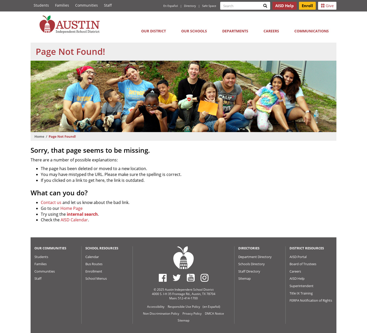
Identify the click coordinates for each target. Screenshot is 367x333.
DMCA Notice (214, 313)
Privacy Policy (192, 313)
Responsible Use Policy (184, 306)
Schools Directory (251, 264)
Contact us (51, 202)
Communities (86, 5)
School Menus (96, 278)
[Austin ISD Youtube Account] (191, 278)
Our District (153, 31)
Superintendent (301, 286)
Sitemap (244, 278)
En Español (170, 6)
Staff (108, 5)
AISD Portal (298, 256)
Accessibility (155, 306)
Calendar (92, 256)
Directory (190, 6)
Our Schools (194, 31)
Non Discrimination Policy (161, 313)
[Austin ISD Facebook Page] (163, 278)
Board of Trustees (303, 264)
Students (41, 5)
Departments (235, 31)
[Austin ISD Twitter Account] (176, 278)
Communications (311, 31)
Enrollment (93, 271)
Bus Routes (93, 264)
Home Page (71, 208)
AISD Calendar (74, 220)
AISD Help (297, 278)
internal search (82, 214)
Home (39, 136)
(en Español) (211, 306)
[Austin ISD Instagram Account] (204, 278)
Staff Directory (249, 271)
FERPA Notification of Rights (311, 300)
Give (327, 5)
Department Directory (255, 256)
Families (62, 5)
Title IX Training (301, 293)
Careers (271, 31)
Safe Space (209, 6)
